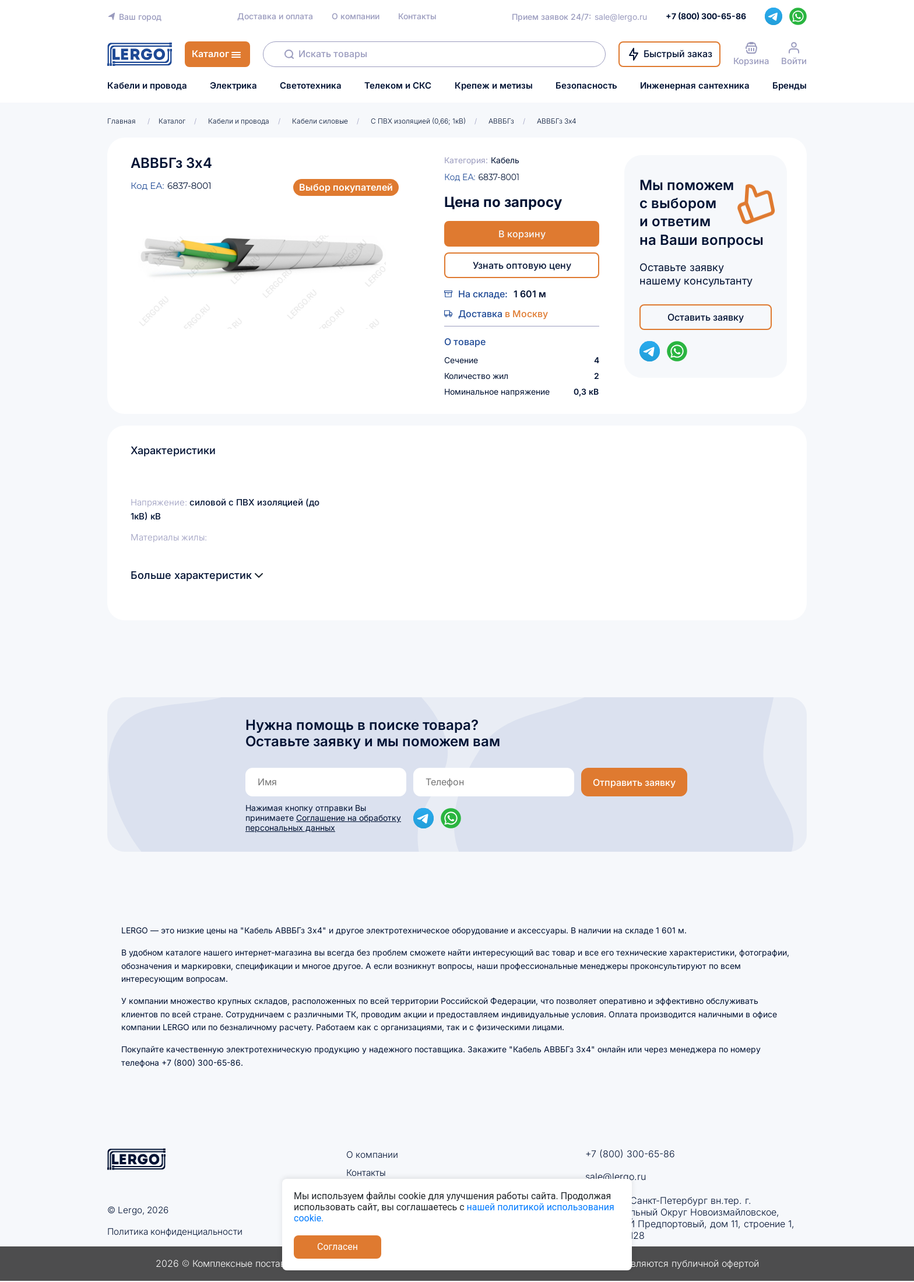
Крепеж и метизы (494, 85)
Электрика (233, 85)
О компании (355, 16)
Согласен (337, 1246)
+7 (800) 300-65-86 (630, 1154)
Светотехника (311, 85)
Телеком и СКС (397, 85)
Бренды (789, 85)
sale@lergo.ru (621, 17)
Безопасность (586, 85)
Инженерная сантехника (695, 85)
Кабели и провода (147, 85)
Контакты (417, 16)
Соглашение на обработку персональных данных (323, 823)
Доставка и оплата (275, 16)
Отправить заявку (634, 782)
